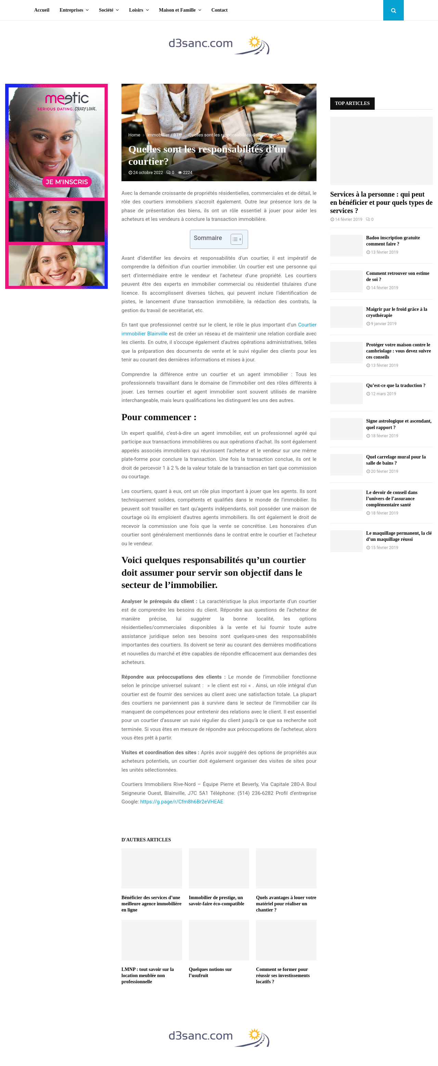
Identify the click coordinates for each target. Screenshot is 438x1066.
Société (106, 10)
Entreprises (71, 10)
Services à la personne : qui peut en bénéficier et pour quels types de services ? (381, 202)
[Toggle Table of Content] (233, 239)
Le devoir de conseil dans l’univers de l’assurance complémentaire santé (391, 498)
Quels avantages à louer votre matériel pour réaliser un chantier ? (286, 903)
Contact (219, 10)
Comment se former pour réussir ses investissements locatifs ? (283, 975)
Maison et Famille (177, 10)
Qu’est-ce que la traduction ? (395, 385)
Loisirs (136, 10)
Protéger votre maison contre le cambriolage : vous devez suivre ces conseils (398, 351)
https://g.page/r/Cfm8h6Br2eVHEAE (181, 802)
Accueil (41, 10)
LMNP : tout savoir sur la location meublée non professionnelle (147, 975)
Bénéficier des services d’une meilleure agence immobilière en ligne (151, 903)
